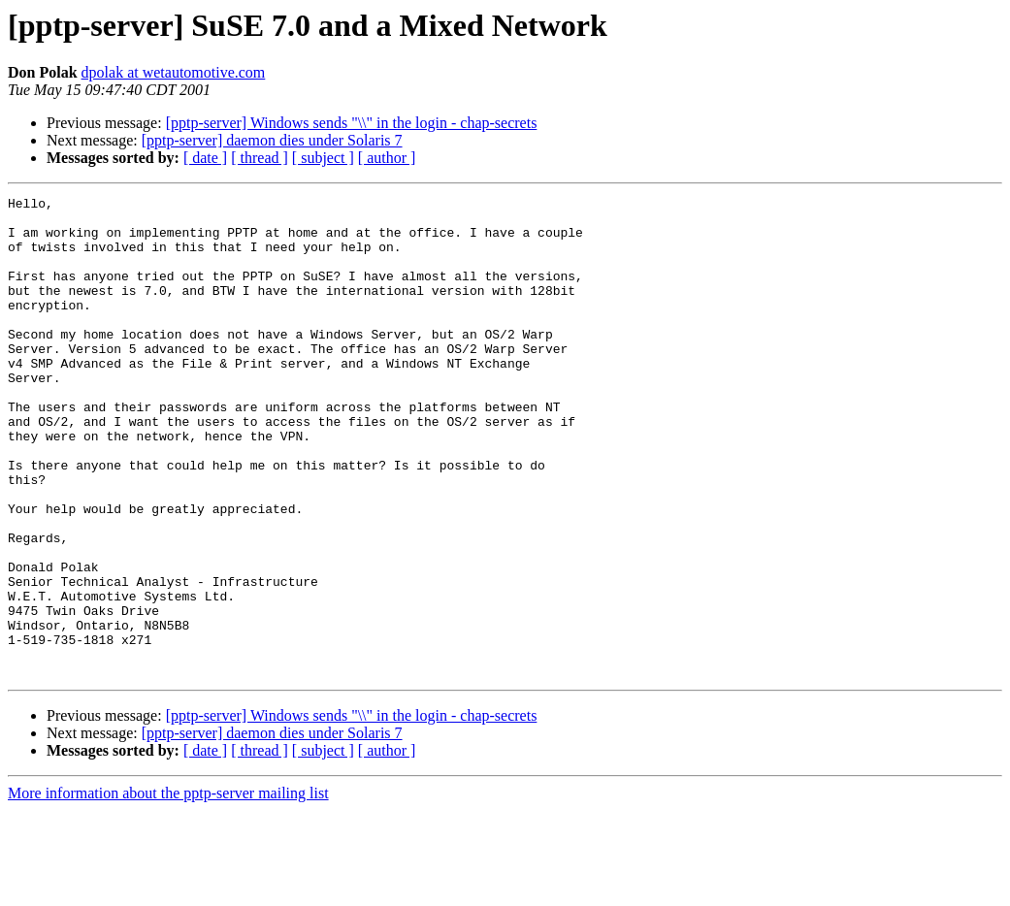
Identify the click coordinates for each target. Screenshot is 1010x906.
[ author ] (387, 157)
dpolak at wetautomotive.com (173, 72)
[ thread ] (259, 157)
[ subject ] (323, 157)
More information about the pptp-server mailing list (168, 889)
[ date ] (205, 157)
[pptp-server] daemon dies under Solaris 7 (272, 140)
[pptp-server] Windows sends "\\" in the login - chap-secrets (352, 122)
